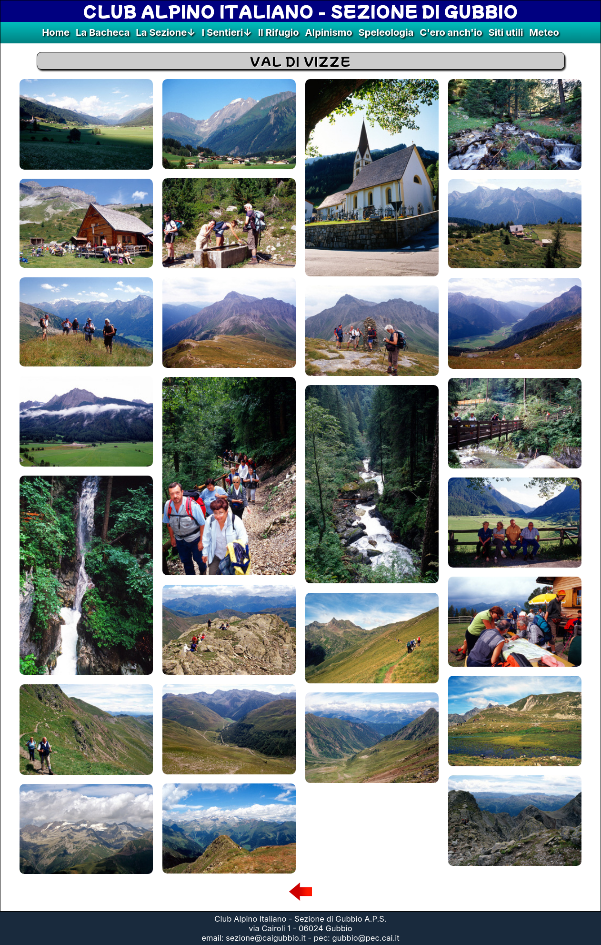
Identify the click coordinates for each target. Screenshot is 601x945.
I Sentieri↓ (226, 32)
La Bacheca (103, 32)
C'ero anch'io (451, 32)
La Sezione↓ (165, 32)
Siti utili (506, 32)
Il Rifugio (278, 32)
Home (56, 32)
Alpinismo (328, 32)
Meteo (544, 32)
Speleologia (385, 32)
